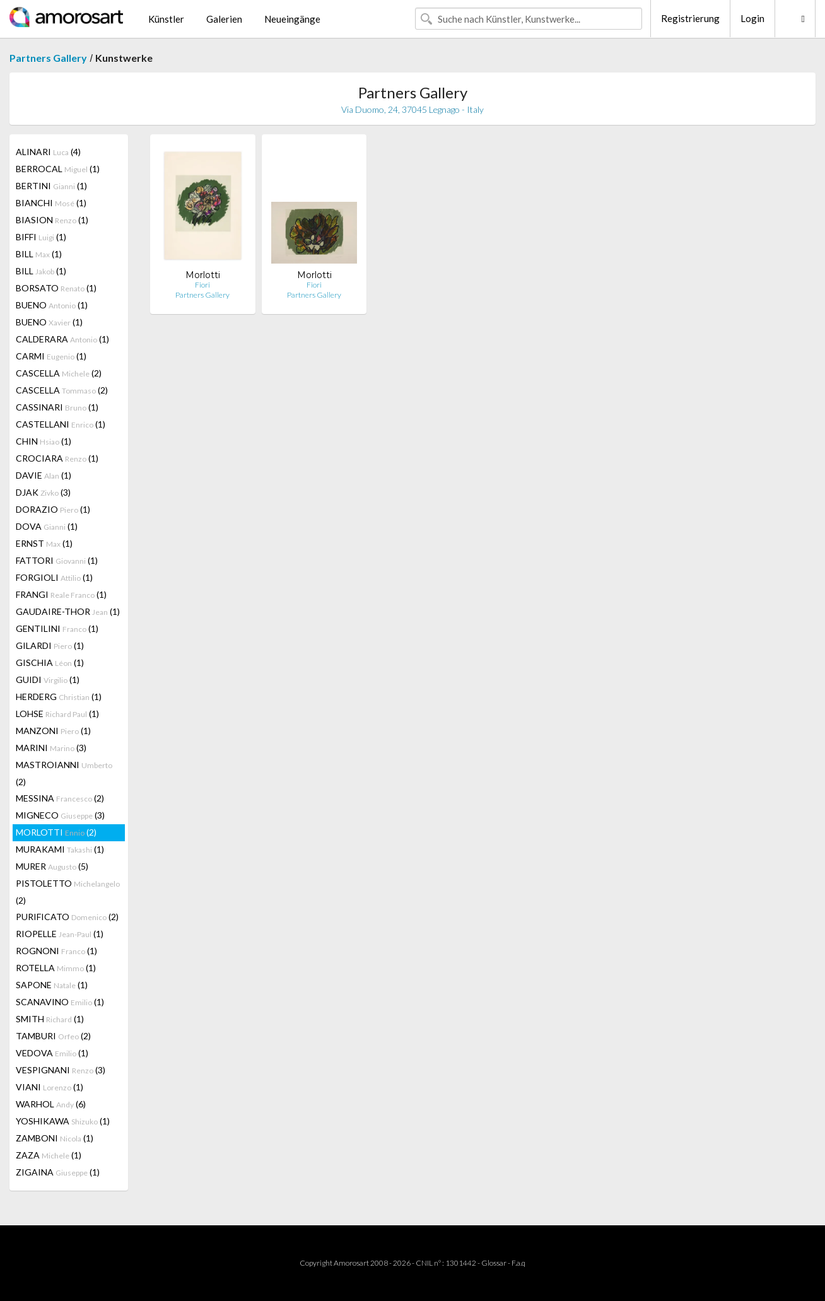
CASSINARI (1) (57, 407)
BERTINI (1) (51, 185)
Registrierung (690, 18)
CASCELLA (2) (59, 373)
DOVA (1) (47, 526)
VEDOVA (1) (52, 1052)
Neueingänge (292, 19)
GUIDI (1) (47, 679)
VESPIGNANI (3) (60, 1070)
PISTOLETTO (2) (68, 892)
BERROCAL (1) (58, 168)
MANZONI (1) (53, 730)
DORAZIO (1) (53, 509)
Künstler (166, 19)
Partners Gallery (48, 58)
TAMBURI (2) (53, 1035)
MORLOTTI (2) (56, 832)
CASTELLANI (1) (60, 424)
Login (752, 18)
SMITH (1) (50, 1018)
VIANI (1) (49, 1087)
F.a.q (518, 1263)
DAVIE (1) (43, 475)
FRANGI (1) (61, 594)
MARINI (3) (51, 747)
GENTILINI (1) (57, 628)
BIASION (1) (52, 219)
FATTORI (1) (57, 560)
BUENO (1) (52, 305)
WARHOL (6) (51, 1104)
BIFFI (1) (41, 236)
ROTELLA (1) (56, 967)
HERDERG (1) (59, 696)
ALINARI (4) (48, 151)
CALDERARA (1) (62, 339)
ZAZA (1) (48, 1155)
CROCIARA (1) (57, 458)
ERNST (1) (44, 543)
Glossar (493, 1263)
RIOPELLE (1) (59, 933)
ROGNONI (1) (56, 950)
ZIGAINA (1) (58, 1172)
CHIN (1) (43, 441)
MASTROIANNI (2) (64, 773)
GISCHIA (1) (50, 662)
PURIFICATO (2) (67, 916)
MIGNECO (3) (60, 815)
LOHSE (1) (57, 713)
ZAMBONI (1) (54, 1138)
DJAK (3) (43, 492)
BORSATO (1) (56, 288)
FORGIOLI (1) (54, 577)
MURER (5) (52, 866)
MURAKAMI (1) (60, 849)
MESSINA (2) (60, 798)
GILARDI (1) (50, 645)
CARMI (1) (51, 356)
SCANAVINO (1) (60, 1001)
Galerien (224, 19)
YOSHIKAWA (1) (63, 1121)
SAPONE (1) (52, 984)
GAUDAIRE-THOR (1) (68, 611)
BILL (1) (39, 253)
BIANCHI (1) (51, 202)
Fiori (202, 284)
